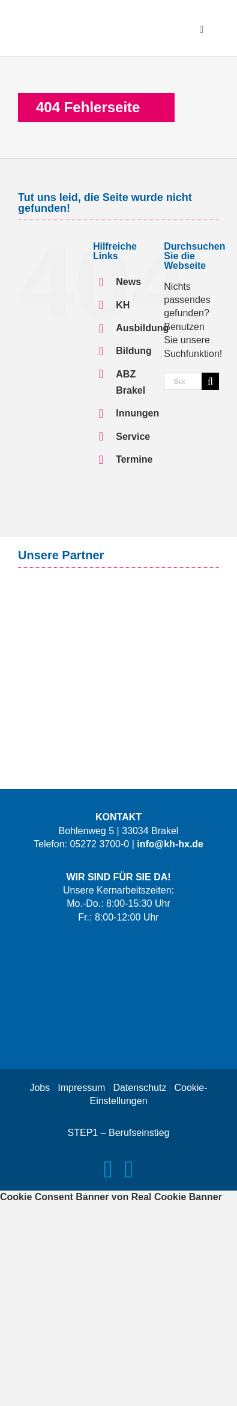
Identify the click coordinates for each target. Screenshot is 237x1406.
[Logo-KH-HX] (90, 16)
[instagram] (129, 1170)
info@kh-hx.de (170, 844)
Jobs (39, 1088)
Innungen (137, 413)
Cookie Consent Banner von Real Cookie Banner (111, 1197)
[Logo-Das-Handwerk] (119, 1034)
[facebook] (108, 1170)
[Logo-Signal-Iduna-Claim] (119, 593)
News (128, 282)
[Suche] (210, 381)
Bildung (134, 351)
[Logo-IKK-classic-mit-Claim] (119, 696)
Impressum (81, 1088)
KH (123, 305)
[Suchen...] (183, 381)
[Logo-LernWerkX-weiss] (119, 947)
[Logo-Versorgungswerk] (119, 641)
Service (133, 436)
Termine (134, 459)
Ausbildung (142, 328)
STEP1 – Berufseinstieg (119, 1133)
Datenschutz (139, 1088)
